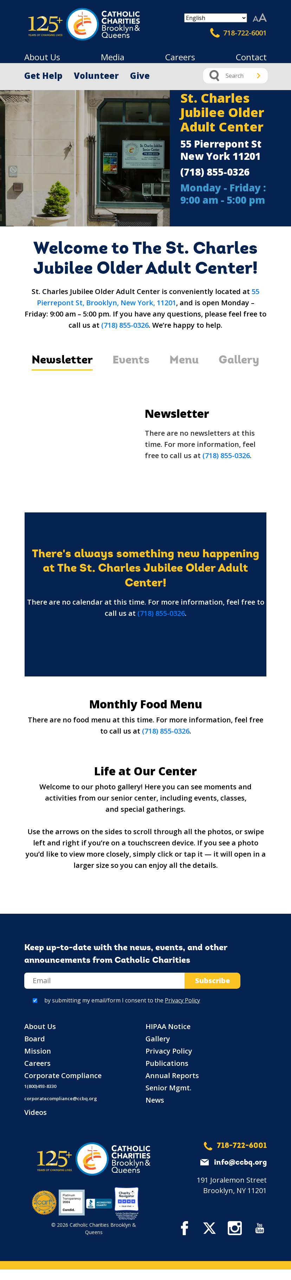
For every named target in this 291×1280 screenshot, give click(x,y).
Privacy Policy (182, 1000)
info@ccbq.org (240, 1162)
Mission (37, 1051)
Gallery (239, 360)
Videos (35, 1112)
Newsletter (62, 360)
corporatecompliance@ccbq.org (60, 1098)
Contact (251, 57)
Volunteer (96, 75)
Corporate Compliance (63, 1075)
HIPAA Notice (168, 1026)
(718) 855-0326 (215, 171)
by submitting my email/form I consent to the (122, 1000)
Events (131, 360)
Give (140, 75)
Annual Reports (172, 1075)
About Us (42, 57)
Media (112, 57)
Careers (180, 57)
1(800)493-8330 (40, 1086)
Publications (167, 1063)
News (155, 1100)
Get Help (43, 75)
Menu (184, 360)
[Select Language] (215, 17)
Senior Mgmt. (169, 1087)
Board (34, 1038)
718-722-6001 (238, 33)
